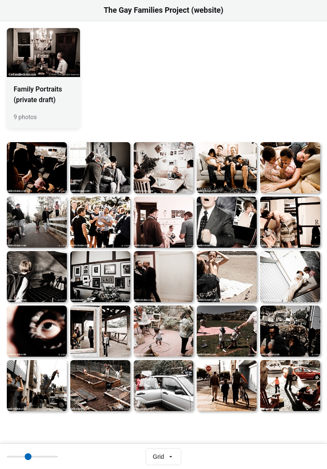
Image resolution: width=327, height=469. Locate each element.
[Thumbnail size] (32, 456)
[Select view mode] (163, 456)
